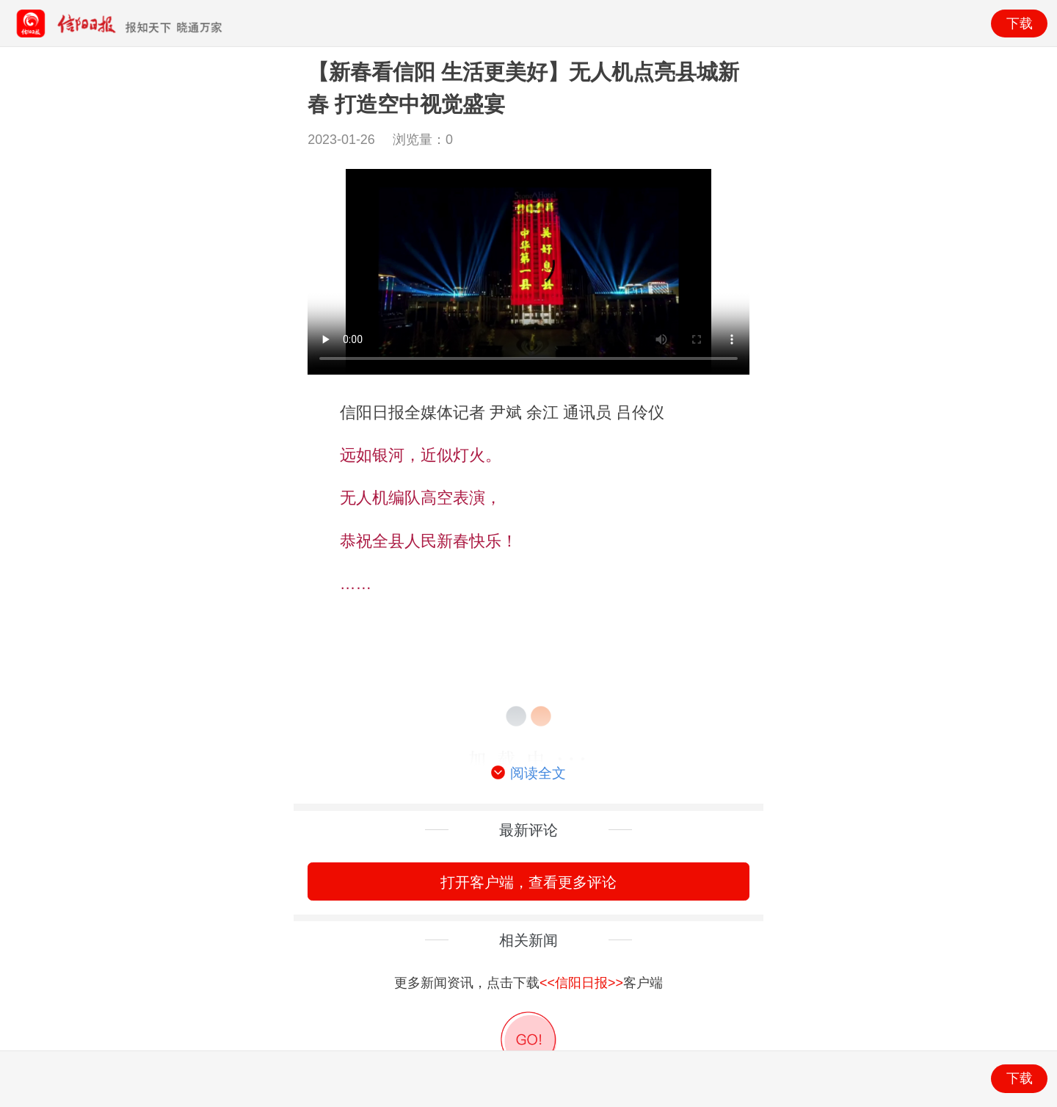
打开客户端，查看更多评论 (528, 881)
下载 (1019, 23)
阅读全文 (528, 773)
